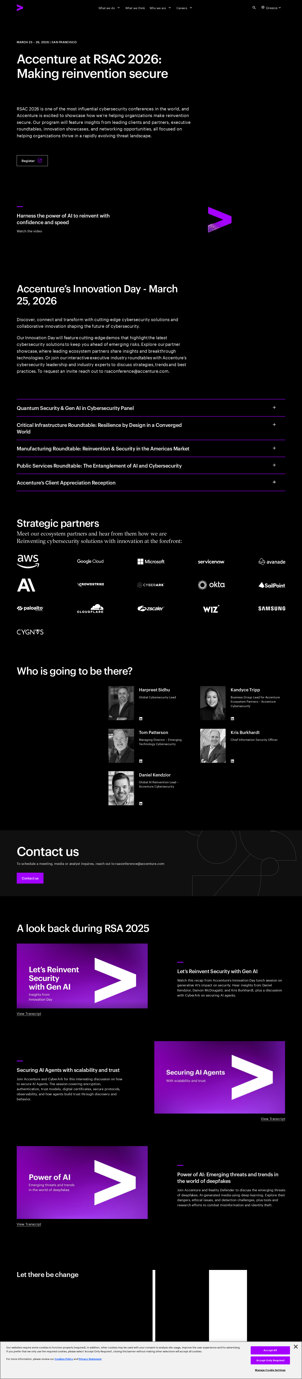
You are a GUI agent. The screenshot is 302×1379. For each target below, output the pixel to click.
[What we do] (109, 7)
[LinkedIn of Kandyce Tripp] (232, 719)
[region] (151, 1360)
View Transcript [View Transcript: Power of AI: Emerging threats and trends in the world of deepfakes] (29, 1223)
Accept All (270, 1350)
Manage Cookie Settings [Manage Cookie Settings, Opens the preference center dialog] (270, 1370)
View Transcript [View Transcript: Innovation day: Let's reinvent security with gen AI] (29, 1013)
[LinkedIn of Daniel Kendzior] (141, 803)
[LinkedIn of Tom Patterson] (141, 761)
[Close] (296, 1346)
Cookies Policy (64, 1359)
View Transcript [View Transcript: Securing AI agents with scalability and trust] (273, 1118)
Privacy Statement (90, 1359)
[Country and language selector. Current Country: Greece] (271, 8)
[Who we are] (160, 7)
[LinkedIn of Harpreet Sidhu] (141, 719)
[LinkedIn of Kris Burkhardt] (232, 761)
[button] (30, 878)
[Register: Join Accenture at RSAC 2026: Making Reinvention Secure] (32, 160)
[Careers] (185, 7)
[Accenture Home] (29, 7)
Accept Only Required (270, 1360)
